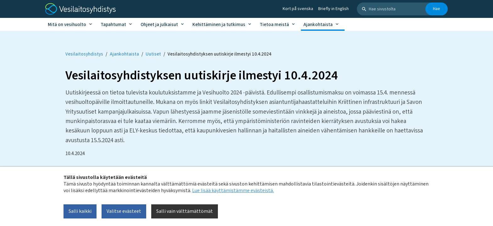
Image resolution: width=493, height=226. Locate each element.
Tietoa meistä (274, 24)
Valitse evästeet (124, 211)
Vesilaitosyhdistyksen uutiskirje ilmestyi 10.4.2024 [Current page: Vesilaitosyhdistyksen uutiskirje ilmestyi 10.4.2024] (219, 54)
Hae (436, 9)
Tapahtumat (113, 24)
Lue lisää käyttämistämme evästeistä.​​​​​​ (233, 190)
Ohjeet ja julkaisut (159, 24)
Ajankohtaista (318, 24)
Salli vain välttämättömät (184, 211)
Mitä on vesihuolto (67, 24)
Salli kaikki (80, 211)
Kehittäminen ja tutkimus (218, 24)
